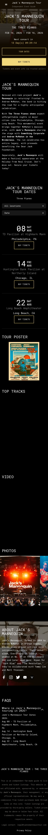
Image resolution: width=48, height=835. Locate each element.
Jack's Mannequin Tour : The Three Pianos (24, 770)
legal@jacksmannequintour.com (31, 825)
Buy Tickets (24, 62)
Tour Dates (24, 51)
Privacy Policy (24, 830)
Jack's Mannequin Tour (26, 2)
